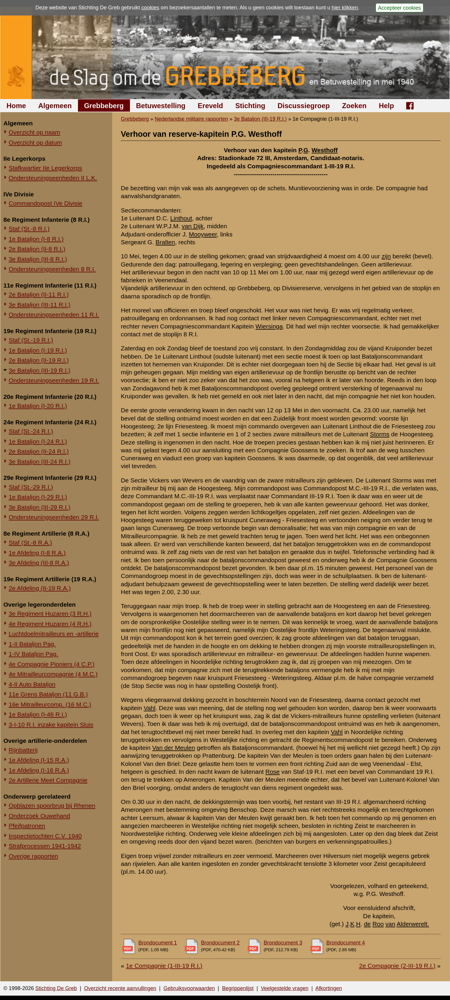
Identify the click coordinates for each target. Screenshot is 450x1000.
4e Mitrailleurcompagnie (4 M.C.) (53, 674)
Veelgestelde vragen (284, 988)
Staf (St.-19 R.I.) (31, 340)
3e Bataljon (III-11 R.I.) (39, 304)
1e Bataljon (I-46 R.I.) (38, 714)
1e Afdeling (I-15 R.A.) (39, 760)
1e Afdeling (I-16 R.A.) (39, 770)
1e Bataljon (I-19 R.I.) (38, 350)
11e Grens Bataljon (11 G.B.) (48, 694)
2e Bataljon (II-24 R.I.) (39, 451)
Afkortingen (328, 988)
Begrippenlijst (237, 988)
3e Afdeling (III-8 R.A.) (39, 562)
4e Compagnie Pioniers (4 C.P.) (52, 664)
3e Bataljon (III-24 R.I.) (39, 461)
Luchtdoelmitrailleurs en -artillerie (54, 633)
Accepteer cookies (399, 8)
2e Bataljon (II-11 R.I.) (39, 294)
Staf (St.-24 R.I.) (31, 431)
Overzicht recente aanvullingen (120, 988)
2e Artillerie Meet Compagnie (48, 780)
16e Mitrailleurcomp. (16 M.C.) (50, 704)
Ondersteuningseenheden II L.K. (53, 177)
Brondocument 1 (157, 943)
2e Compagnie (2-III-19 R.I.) (397, 965)
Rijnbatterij (23, 750)
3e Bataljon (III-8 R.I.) (38, 259)
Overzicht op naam (34, 132)
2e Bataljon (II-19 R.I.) (39, 360)
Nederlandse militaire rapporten (191, 119)
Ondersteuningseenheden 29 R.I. (54, 517)
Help (386, 106)
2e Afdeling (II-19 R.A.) (40, 588)
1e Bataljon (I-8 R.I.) (36, 239)
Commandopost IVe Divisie (45, 203)
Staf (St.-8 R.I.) (29, 228)
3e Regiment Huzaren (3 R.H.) (50, 613)
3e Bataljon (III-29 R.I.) (39, 507)
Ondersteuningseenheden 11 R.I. (54, 314)
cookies (150, 8)
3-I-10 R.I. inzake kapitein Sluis (51, 724)
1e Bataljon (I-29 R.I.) (38, 497)
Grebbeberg (104, 106)
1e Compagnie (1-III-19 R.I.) (164, 965)
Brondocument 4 (345, 943)
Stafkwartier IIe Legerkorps (45, 168)
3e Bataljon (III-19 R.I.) (39, 370)
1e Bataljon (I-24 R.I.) (38, 441)
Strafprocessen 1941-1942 (45, 845)
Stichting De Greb (56, 988)
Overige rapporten (33, 856)
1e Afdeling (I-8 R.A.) (37, 552)
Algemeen (55, 106)
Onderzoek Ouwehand (39, 815)
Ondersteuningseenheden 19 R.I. (54, 380)
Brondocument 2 (220, 943)
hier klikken (345, 8)
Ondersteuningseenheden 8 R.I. (52, 269)
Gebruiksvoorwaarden (189, 988)
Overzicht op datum (35, 142)
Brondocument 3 (283, 943)
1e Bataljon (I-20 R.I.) (38, 405)
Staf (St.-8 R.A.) (30, 542)
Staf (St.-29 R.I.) (31, 487)
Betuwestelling (160, 106)
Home (16, 106)
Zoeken (354, 106)
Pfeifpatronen (27, 825)
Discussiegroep (303, 106)
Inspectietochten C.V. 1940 (45, 836)
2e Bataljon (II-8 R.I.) (37, 248)
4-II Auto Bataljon (32, 684)
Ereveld (210, 106)
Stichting (250, 106)
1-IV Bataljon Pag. (33, 653)
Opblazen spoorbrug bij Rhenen (52, 805)
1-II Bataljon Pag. (32, 644)
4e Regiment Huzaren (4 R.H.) (50, 623)
